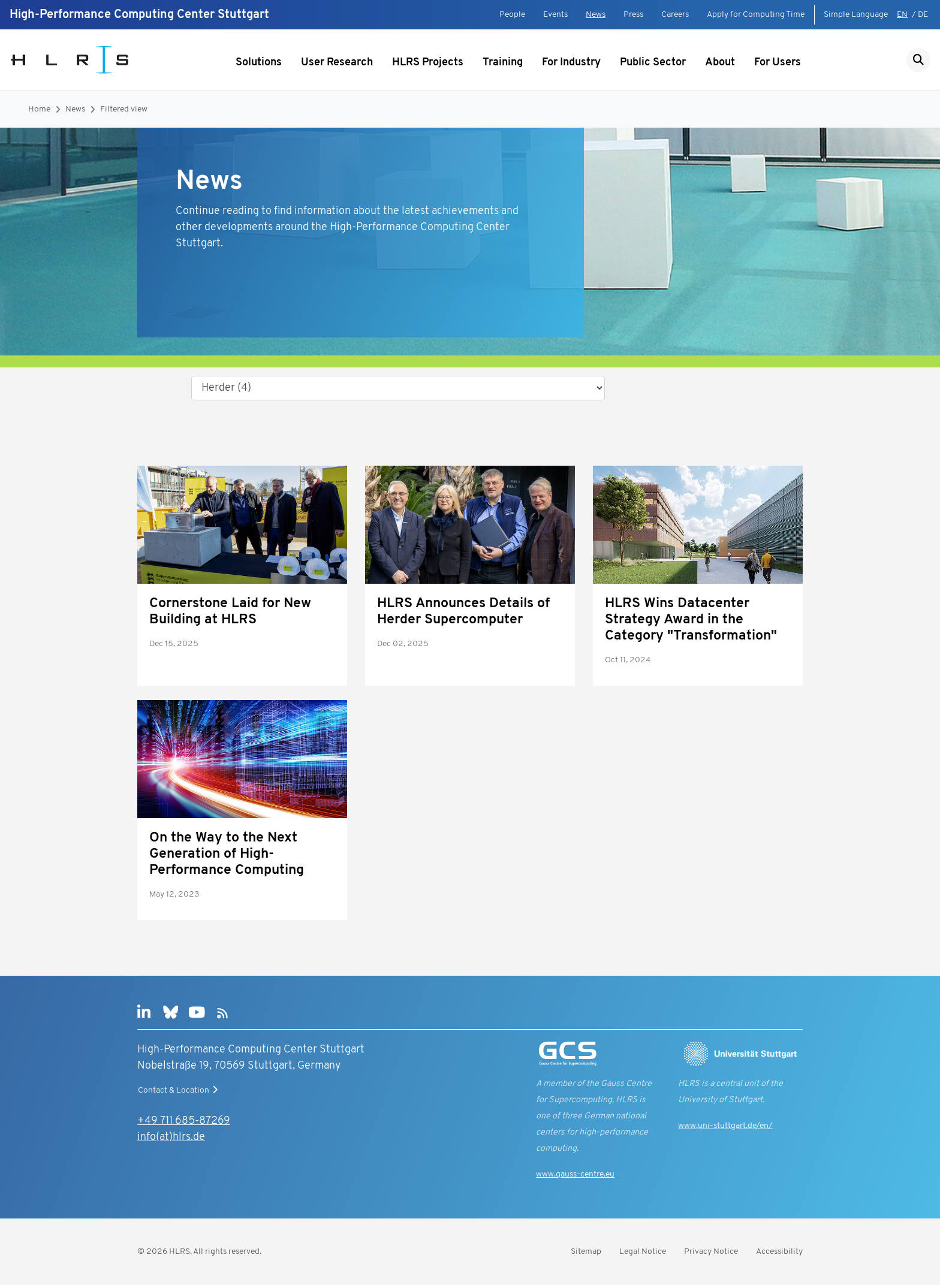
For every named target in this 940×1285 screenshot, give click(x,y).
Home (39, 109)
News (595, 14)
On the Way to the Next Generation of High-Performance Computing (226, 854)
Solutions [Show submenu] (259, 62)
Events (555, 14)
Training (503, 62)
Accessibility (779, 1251)
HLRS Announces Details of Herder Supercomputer (463, 612)
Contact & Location (179, 1090)
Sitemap (586, 1251)
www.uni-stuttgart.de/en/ (725, 1125)
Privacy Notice (711, 1251)
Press (633, 14)
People (512, 14)
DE (923, 14)
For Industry (571, 62)
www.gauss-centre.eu (575, 1174)
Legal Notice (642, 1251)
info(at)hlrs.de (171, 1137)
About (720, 62)
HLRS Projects (427, 62)
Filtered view (123, 109)
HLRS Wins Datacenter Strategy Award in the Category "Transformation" (691, 620)
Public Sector (653, 62)
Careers (675, 14)
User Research (337, 62)
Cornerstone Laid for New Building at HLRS (230, 612)
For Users (777, 62)
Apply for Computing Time (756, 14)
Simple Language (856, 14)
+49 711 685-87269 (183, 1121)
